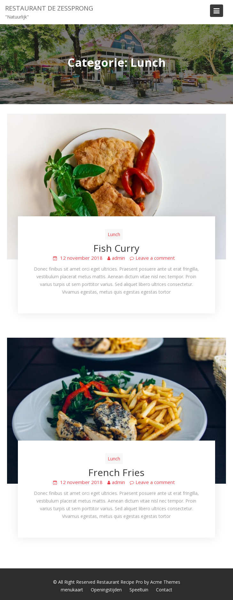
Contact (164, 590)
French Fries (116, 472)
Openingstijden (106, 590)
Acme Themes (165, 582)
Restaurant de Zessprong (49, 8)
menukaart (72, 590)
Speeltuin (138, 590)
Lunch (114, 234)
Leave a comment (155, 258)
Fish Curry (116, 248)
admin (118, 258)
